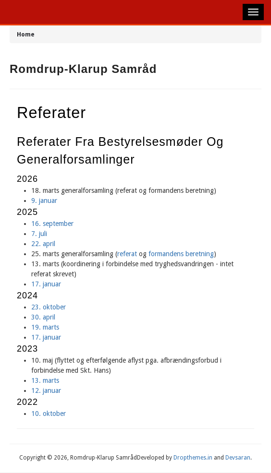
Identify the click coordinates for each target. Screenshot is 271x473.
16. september (52, 223)
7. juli (39, 233)
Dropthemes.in (192, 457)
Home (26, 34)
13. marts (46, 380)
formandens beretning (181, 254)
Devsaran (237, 457)
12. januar (46, 390)
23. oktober (48, 307)
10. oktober (48, 413)
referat (127, 254)
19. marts (45, 327)
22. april (43, 244)
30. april (43, 317)
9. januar (44, 200)
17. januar (46, 284)
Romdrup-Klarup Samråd (83, 68)
